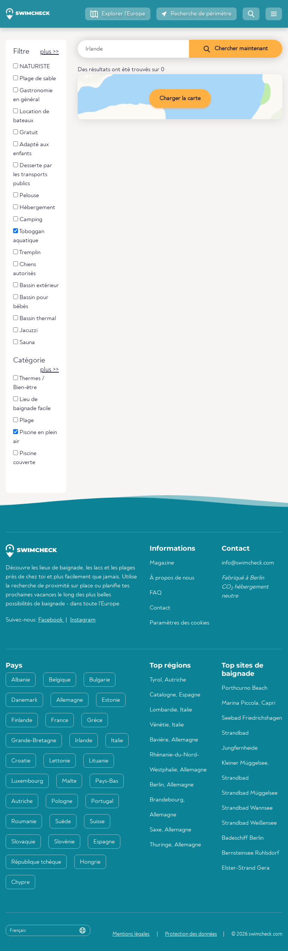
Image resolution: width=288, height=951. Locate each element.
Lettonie (59, 761)
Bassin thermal (34, 318)
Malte (69, 781)
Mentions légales (131, 934)
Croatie (20, 761)
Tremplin (26, 252)
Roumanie (23, 822)
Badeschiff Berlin (243, 838)
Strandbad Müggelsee (250, 793)
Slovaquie (23, 842)
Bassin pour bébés (30, 302)
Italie (117, 741)
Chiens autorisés (24, 269)
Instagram (83, 620)
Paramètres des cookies (179, 623)
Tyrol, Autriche (168, 680)
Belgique (59, 680)
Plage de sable (34, 78)
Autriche (22, 801)
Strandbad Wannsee (247, 808)
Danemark (24, 700)
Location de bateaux (31, 116)
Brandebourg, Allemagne (167, 807)
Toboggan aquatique (28, 236)
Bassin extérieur (36, 285)
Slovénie (64, 842)
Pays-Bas (106, 781)
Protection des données (191, 934)
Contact (160, 608)
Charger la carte (180, 99)
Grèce (94, 720)
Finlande (21, 720)
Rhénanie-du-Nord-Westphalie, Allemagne (178, 762)
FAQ (156, 593)
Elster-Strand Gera (246, 868)
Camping (27, 219)
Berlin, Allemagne (172, 785)
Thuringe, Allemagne (175, 845)
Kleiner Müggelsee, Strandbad (245, 770)
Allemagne (69, 700)
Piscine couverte (24, 458)
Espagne (104, 842)
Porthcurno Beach (244, 688)
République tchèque (36, 862)
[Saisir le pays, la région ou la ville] (133, 49)
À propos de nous (172, 578)
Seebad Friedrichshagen (252, 718)
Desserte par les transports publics (32, 174)
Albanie (20, 680)
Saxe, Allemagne (170, 830)
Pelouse (26, 195)
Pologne (61, 801)
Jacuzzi (25, 330)
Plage (23, 420)
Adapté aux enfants (31, 149)
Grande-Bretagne (33, 741)
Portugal (102, 801)
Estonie (111, 700)
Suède (63, 822)
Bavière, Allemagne (174, 740)
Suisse (97, 822)
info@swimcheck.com (248, 563)
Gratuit (25, 132)
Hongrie (90, 862)
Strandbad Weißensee (249, 823)
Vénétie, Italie (167, 725)
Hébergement (34, 207)
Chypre (20, 882)
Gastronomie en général (32, 95)
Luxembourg (27, 781)
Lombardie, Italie (171, 710)
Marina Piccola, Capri (248, 703)
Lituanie (98, 761)
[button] (117, 13)
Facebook (51, 620)
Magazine (162, 563)
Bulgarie (99, 680)
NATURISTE (31, 66)
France (59, 720)
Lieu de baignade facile (32, 404)
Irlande (83, 741)
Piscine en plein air (35, 437)
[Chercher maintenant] (235, 49)
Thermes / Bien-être (28, 383)
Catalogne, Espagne (175, 695)
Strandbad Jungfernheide (240, 740)
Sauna (24, 342)
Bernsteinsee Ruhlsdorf (250, 853)
